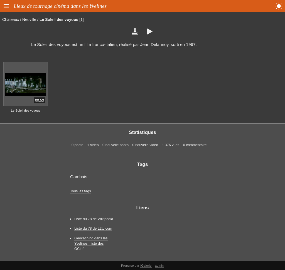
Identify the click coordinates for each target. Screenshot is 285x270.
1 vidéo (93, 145)
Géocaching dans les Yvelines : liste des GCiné (91, 243)
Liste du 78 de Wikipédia (93, 219)
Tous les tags (80, 191)
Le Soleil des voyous (59, 19)
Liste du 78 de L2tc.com (93, 228)
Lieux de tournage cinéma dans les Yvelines (60, 6)
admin (159, 265)
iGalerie (146, 265)
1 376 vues (171, 145)
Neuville (29, 19)
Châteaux (10, 19)
